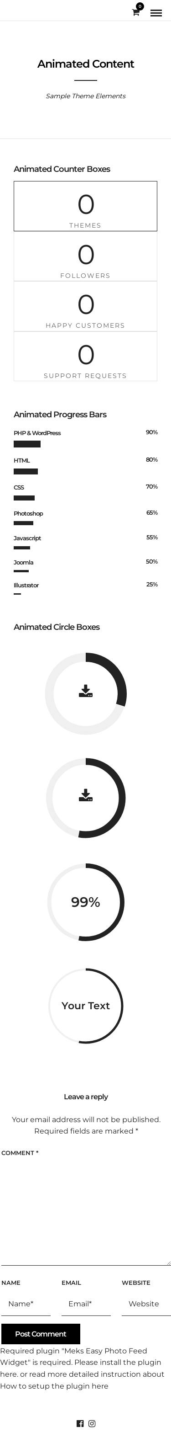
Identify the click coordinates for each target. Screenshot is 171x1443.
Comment (19, 1152)
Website (136, 1282)
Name (11, 1282)
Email (71, 1282)
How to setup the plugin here (54, 1386)
